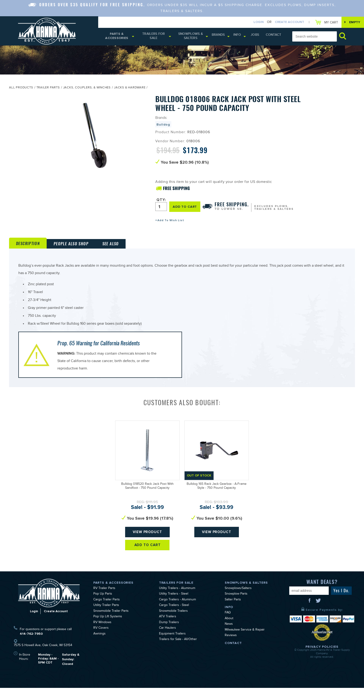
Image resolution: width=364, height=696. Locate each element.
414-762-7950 (31, 642)
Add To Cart (147, 561)
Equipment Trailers (172, 642)
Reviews (231, 644)
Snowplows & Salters (194, 37)
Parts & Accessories (117, 37)
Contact (274, 37)
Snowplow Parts (236, 602)
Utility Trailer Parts (106, 614)
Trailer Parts (48, 89)
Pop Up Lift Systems (107, 625)
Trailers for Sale (156, 37)
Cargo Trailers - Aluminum (177, 608)
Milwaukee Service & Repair (245, 638)
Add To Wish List (170, 221)
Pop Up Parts (102, 602)
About (229, 627)
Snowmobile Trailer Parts (111, 619)
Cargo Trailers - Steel (174, 614)
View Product (147, 546)
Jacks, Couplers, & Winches (87, 89)
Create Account (286, 22)
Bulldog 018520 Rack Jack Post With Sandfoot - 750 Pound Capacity (147, 498)
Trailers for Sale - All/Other (178, 648)
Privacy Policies (322, 655)
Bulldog (163, 126)
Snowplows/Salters (238, 596)
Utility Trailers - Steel (173, 602)
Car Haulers (167, 636)
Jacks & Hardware (129, 89)
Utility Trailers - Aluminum (177, 596)
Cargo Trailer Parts (106, 608)
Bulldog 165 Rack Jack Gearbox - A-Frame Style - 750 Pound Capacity (217, 498)
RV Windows (102, 630)
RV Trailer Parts (104, 596)
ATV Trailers (167, 625)
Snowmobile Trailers (173, 619)
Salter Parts (233, 608)
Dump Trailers (169, 630)
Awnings (99, 642)
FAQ (228, 621)
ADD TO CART (186, 208)
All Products (21, 89)
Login (255, 22)
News (229, 632)
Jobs (258, 37)
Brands (222, 37)
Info (241, 37)
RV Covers (101, 636)
